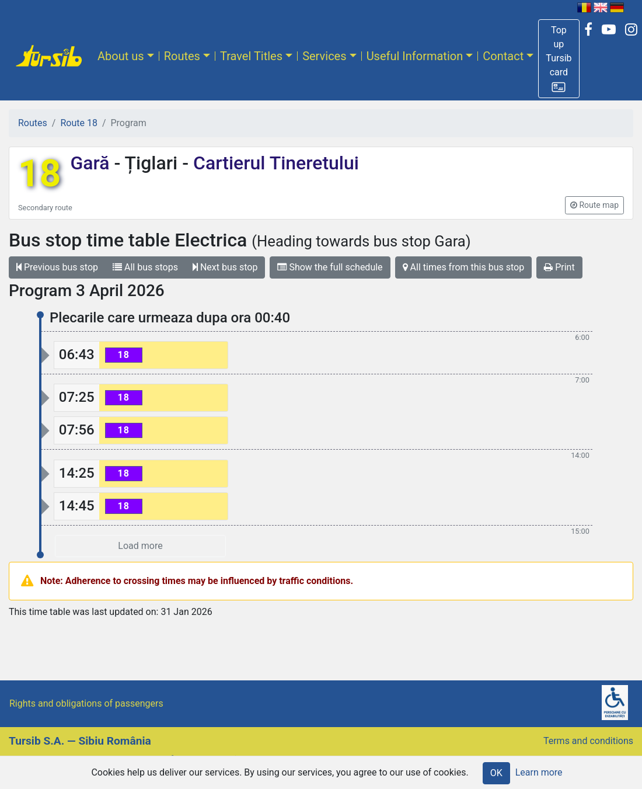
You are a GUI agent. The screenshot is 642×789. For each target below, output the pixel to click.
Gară (92, 163)
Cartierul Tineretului (274, 163)
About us (120, 56)
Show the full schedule (329, 267)
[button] (558, 58)
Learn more (539, 772)
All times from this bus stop (464, 267)
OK (496, 772)
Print (559, 267)
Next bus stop (225, 267)
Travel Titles (251, 56)
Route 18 (78, 122)
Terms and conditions (588, 740)
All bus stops (145, 267)
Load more (140, 545)
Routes (182, 56)
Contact (503, 56)
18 (39, 174)
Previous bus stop (57, 267)
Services (324, 56)
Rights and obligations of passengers (86, 703)
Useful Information (415, 56)
